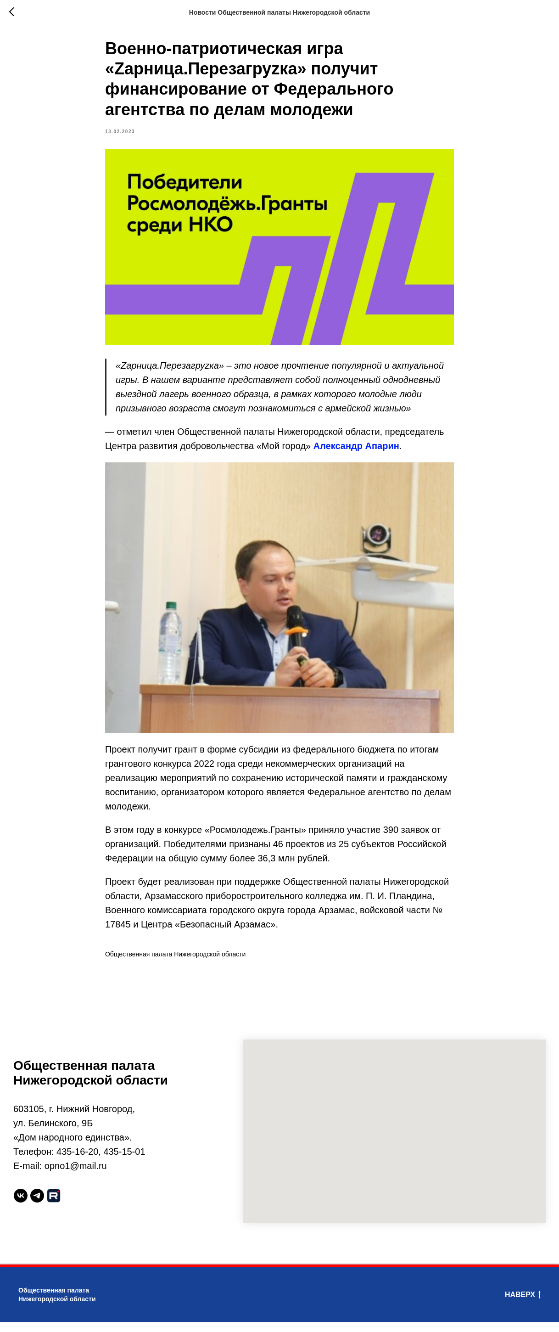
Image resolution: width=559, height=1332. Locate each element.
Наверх (523, 1305)
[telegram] (37, 1206)
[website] (54, 1206)
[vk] (21, 1206)
